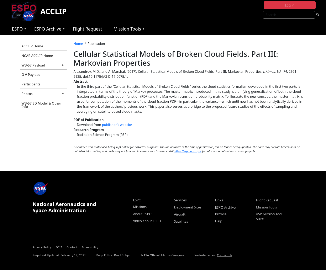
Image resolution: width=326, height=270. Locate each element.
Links (219, 200)
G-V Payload (30, 74)
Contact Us (224, 255)
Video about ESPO (147, 221)
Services (180, 200)
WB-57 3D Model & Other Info (41, 105)
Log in (289, 5)
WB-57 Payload (42, 66)
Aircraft (179, 214)
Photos (42, 94)
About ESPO (142, 214)
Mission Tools (128, 29)
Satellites (181, 221)
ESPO (18, 29)
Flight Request (87, 29)
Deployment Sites (187, 207)
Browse (220, 214)
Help (218, 221)
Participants (30, 84)
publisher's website (117, 124)
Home (78, 43)
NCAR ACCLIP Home (37, 55)
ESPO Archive (48, 29)
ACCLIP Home (32, 46)
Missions (140, 207)
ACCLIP (53, 11)
